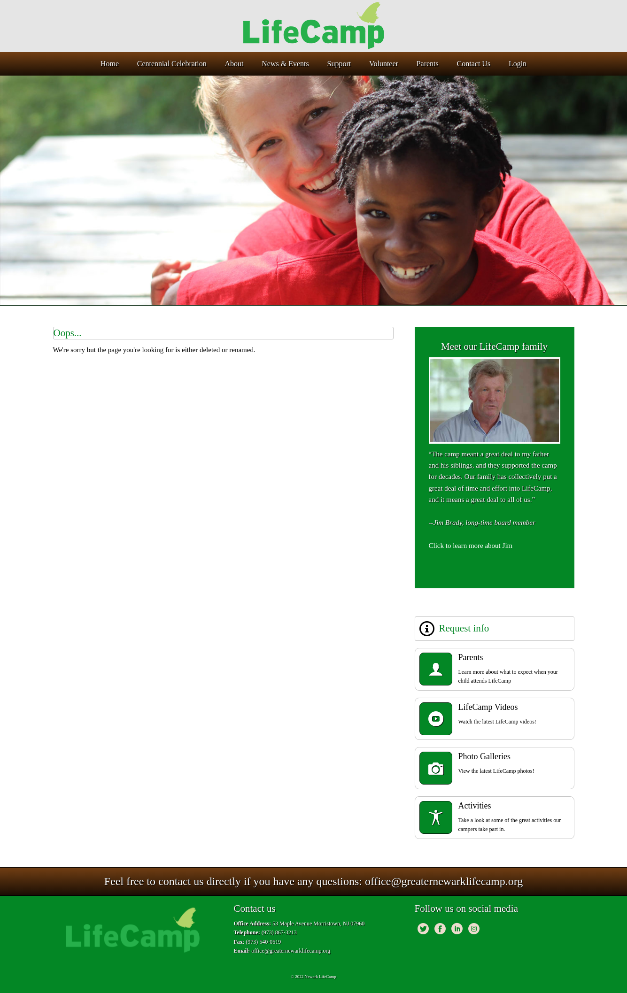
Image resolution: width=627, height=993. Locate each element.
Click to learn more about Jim (471, 545)
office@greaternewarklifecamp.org (444, 881)
